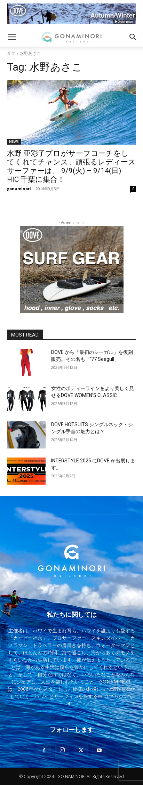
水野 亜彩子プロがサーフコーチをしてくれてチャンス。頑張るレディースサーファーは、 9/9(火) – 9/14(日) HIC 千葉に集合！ (71, 166)
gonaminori (19, 188)
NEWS (14, 141)
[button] (12, 37)
